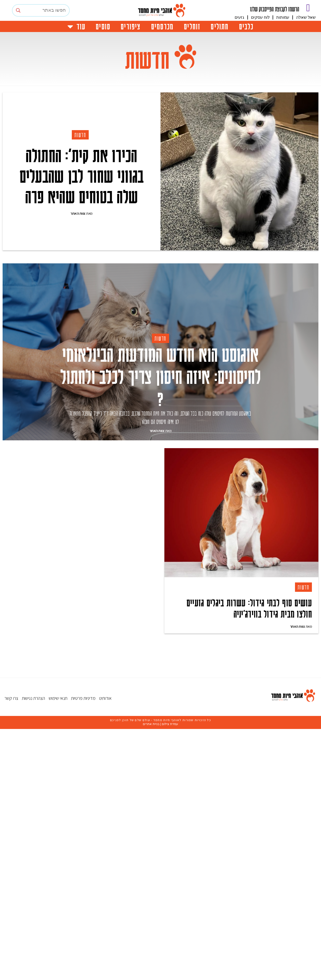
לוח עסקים (260, 17)
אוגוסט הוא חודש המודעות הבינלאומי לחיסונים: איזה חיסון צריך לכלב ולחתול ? (160, 376)
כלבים (246, 26)
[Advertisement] (162, 753)
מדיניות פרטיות (83, 854)
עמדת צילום (170, 880)
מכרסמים (162, 26)
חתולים (219, 26)
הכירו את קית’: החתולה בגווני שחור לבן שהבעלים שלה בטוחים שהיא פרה (82, 175)
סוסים (103, 26)
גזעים (239, 17)
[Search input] (46, 10)
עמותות (282, 17)
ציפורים (130, 26)
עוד (76, 26)
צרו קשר (11, 854)
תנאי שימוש (58, 854)
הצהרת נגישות (33, 854)
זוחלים (192, 26)
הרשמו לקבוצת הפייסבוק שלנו (274, 8)
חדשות (80, 134)
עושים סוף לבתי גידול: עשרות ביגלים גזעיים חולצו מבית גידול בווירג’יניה (249, 608)
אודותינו (105, 854)
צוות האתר (78, 213)
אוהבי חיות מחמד (165, 876)
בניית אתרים (151, 880)
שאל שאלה (306, 17)
